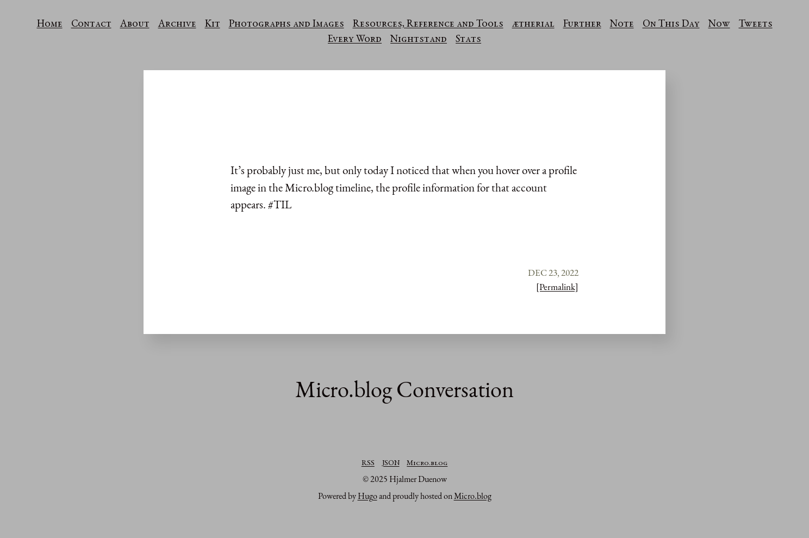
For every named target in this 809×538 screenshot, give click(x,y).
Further (582, 24)
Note (622, 24)
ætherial (533, 24)
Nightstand (418, 40)
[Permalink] (557, 287)
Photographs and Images (286, 24)
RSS (368, 463)
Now (719, 24)
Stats (468, 40)
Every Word (355, 40)
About (135, 24)
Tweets (756, 24)
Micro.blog (427, 463)
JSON (391, 463)
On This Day (671, 24)
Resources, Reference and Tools (428, 24)
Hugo (367, 496)
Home (50, 24)
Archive (177, 24)
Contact (91, 24)
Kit (212, 24)
